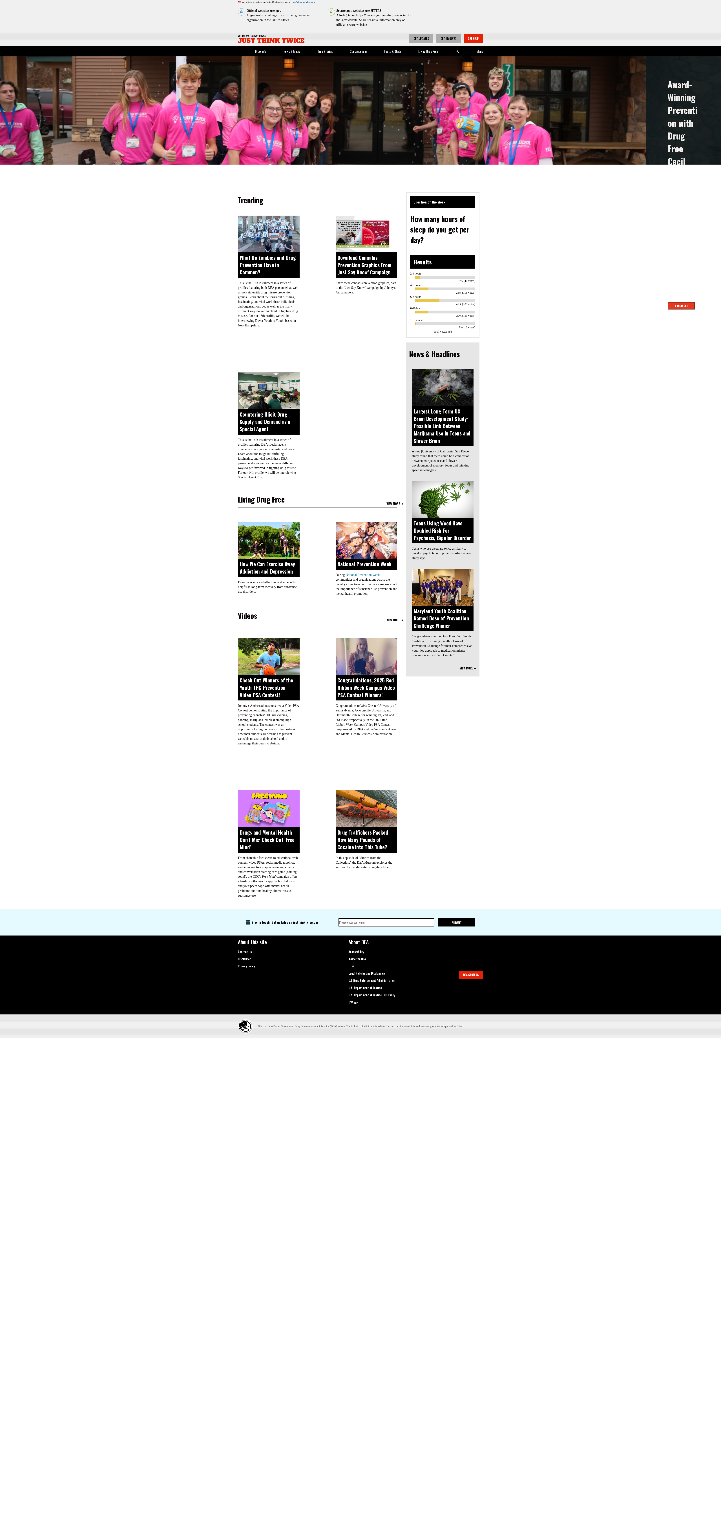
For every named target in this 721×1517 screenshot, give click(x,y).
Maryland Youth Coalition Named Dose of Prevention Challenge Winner (441, 618)
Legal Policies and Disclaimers (367, 973)
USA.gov (353, 1002)
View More (393, 503)
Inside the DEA (357, 959)
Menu (480, 51)
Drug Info (260, 51)
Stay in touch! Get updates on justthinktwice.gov (285, 922)
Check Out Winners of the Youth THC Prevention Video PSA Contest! (266, 687)
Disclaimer (244, 959)
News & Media (292, 51)
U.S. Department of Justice (365, 988)
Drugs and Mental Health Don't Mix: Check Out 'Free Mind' (267, 840)
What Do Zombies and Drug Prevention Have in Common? (268, 265)
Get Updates (421, 38)
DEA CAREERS (471, 975)
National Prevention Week (364, 564)
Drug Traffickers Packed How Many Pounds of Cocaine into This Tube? (362, 840)
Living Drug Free (428, 51)
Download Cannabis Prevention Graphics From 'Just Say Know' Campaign (364, 265)
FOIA (351, 966)
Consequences (358, 51)
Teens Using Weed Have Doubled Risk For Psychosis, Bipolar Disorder (442, 530)
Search (457, 51)
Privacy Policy (246, 966)
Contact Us (245, 952)
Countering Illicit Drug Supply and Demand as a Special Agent (265, 422)
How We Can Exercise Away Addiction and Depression (267, 567)
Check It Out (681, 305)
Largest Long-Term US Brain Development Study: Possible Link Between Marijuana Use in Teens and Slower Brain (442, 426)
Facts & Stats (392, 51)
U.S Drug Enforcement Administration (371, 980)
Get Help (473, 38)
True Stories (325, 51)
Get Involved (448, 38)
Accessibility (356, 952)
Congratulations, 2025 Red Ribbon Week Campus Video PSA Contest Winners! (366, 687)
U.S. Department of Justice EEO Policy (371, 995)
